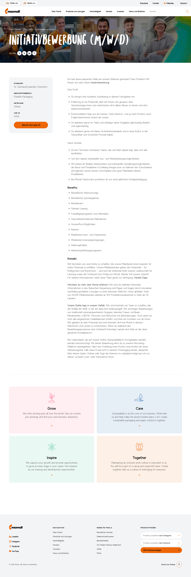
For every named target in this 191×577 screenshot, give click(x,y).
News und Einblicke (137, 11)
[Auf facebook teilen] (19, 53)
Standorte (144, 3)
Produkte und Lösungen (75, 11)
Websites (169, 3)
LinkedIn (14, 536)
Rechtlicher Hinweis (105, 532)
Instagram (14, 541)
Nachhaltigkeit (95, 11)
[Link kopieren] (34, 53)
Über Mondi (56, 11)
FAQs (99, 553)
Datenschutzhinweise (105, 536)
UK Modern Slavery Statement (109, 545)
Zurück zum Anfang (171, 564)
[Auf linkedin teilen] (29, 53)
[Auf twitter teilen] (24, 53)
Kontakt (156, 3)
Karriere (109, 11)
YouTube (14, 551)
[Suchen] (187, 11)
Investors (120, 11)
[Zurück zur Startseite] (12, 11)
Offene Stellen (28, 29)
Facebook (14, 546)
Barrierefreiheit (102, 540)
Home (11, 29)
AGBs (99, 549)
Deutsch (184, 3)
